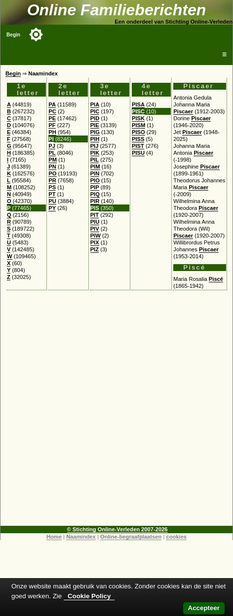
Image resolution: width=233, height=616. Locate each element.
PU (52, 201)
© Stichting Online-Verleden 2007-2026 (117, 529)
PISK (138, 118)
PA (52, 104)
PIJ (94, 146)
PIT (94, 215)
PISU (138, 153)
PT (51, 194)
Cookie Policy (89, 596)
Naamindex (81, 537)
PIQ (95, 194)
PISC (138, 111)
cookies (176, 537)
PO (52, 173)
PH (52, 132)
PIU (95, 222)
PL (51, 153)
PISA (138, 104)
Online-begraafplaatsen (130, 537)
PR (52, 180)
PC (52, 111)
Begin (13, 34)
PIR (95, 201)
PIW (95, 236)
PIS (94, 208)
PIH (95, 139)
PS (52, 187)
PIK (95, 153)
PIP (94, 187)
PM (52, 160)
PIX (94, 242)
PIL (94, 160)
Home (54, 537)
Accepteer (204, 608)
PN (52, 167)
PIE (94, 125)
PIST (138, 146)
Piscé (216, 279)
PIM (95, 167)
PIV (94, 229)
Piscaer (183, 111)
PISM (138, 125)
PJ (51, 146)
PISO (138, 132)
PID (95, 118)
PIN (95, 173)
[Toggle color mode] (36, 34)
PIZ (94, 249)
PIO (95, 180)
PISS (138, 139)
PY (52, 208)
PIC (95, 111)
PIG (95, 132)
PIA (95, 104)
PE (52, 118)
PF (51, 125)
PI (51, 139)
